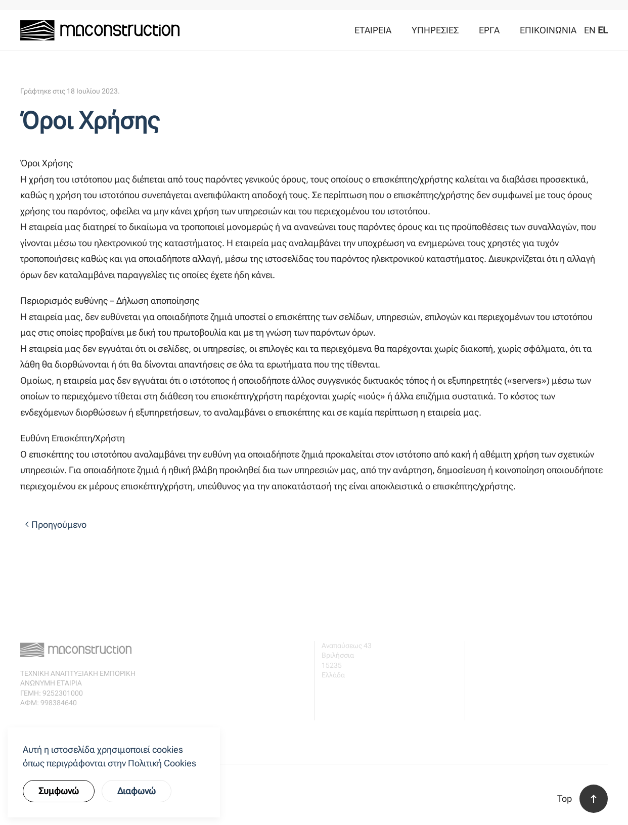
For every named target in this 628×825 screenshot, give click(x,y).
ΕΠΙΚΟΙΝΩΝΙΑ (548, 30)
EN (590, 30)
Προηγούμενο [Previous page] (55, 524)
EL (603, 30)
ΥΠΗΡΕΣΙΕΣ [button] (435, 30)
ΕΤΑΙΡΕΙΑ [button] (372, 30)
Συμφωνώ (58, 791)
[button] (593, 799)
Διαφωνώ (136, 791)
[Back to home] (100, 30)
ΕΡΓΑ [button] (489, 30)
